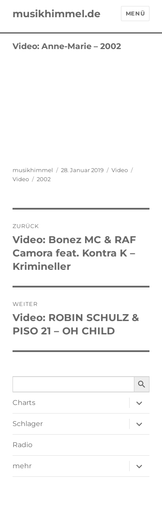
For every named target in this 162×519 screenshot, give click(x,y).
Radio (22, 445)
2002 (44, 179)
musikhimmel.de (57, 14)
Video (119, 170)
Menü (135, 13)
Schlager (28, 424)
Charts (24, 403)
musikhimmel (33, 170)
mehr (22, 466)
